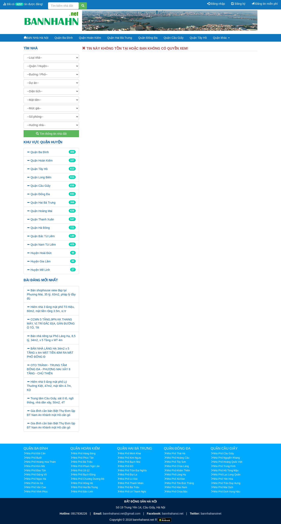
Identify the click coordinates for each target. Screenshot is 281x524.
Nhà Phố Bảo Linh (83, 491)
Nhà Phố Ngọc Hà (36, 478)
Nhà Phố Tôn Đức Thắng (180, 483)
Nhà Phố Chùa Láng (177, 466)
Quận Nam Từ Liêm (43, 244)
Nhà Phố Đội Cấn (35, 453)
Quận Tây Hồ (198, 37)
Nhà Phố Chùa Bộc (176, 491)
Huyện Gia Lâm (40, 261)
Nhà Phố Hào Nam (176, 487)
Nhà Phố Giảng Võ (36, 474)
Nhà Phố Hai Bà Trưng (85, 487)
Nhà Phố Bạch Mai (130, 461)
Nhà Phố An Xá (34, 483)
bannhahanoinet (211, 513)
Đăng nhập (216, 3)
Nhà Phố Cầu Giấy (223, 453)
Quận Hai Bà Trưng (119, 37)
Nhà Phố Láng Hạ (176, 474)
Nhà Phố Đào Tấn (36, 470)
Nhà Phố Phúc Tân (83, 457)
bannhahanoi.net (173, 513)
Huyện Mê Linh (40, 269)
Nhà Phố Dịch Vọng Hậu (226, 491)
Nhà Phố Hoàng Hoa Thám (41, 461)
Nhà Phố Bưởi (34, 457)
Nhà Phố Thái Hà (175, 453)
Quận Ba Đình (64, 37)
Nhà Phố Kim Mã (35, 466)
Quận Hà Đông (40, 227)
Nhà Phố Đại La (128, 474)
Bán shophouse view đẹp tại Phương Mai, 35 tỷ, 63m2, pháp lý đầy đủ (51, 294)
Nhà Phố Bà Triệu (82, 461)
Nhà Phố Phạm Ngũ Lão (86, 466)
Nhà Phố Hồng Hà (83, 483)
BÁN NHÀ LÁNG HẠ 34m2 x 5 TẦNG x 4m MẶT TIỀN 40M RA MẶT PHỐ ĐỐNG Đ (50, 352)
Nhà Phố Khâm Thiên (178, 470)
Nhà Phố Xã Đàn (175, 478)
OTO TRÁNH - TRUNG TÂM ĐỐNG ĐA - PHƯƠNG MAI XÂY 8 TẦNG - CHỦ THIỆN (48, 369)
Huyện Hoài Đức (41, 253)
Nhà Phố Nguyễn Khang (226, 457)
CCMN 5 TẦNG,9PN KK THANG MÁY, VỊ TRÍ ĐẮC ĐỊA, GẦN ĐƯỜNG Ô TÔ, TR (51, 323)
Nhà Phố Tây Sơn (176, 461)
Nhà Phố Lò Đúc (129, 478)
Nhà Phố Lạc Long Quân (226, 474)
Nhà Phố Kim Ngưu (130, 457)
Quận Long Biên (41, 177)
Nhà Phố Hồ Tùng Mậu (226, 470)
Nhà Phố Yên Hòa (223, 478)
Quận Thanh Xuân (42, 219)
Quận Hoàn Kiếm (90, 37)
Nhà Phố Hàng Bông (84, 453)
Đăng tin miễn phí (264, 3)
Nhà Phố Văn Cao (36, 487)
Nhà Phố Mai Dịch (223, 487)
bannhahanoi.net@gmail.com (122, 513)
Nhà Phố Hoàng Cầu (177, 457)
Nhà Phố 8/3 (126, 466)
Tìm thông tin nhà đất (51, 133)
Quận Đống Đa (148, 37)
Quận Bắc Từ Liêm (43, 236)
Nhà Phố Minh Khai (130, 453)
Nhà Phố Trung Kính (224, 466)
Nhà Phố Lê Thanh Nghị (133, 491)
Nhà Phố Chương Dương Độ (88, 478)
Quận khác (221, 37)
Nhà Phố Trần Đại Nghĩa (133, 470)
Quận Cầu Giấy (174, 37)
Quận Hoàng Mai (41, 211)
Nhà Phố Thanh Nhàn (131, 483)
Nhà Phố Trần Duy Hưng (226, 483)
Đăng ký (238, 3)
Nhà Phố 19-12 (81, 470)
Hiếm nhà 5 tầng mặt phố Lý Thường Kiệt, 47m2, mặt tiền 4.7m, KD (49, 386)
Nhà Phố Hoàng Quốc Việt (227, 461)
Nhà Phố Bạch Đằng (84, 474)
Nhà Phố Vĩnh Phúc (37, 491)
